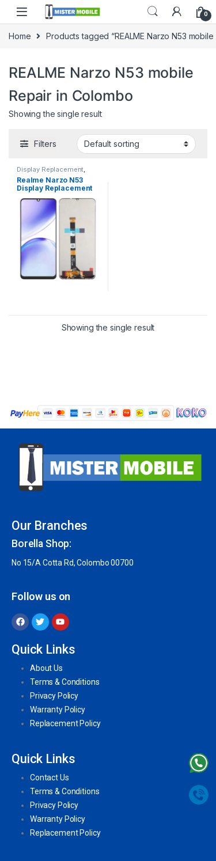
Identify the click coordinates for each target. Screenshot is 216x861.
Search (152, 11)
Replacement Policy (65, 723)
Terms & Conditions (64, 681)
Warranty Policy (57, 709)
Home (20, 36)
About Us (46, 668)
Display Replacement (50, 169)
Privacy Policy (54, 695)
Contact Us (49, 777)
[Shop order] (136, 144)
